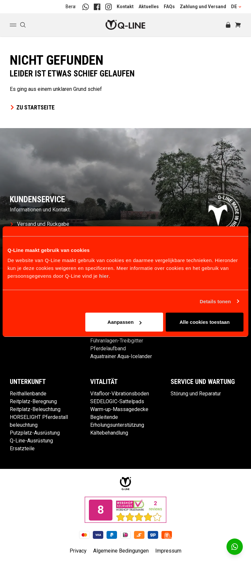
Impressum (168, 551)
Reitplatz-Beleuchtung (35, 409)
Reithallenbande (28, 393)
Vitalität (104, 382)
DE (236, 6)
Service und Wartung (203, 382)
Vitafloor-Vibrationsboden (119, 393)
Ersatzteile (22, 448)
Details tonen (215, 301)
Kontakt (125, 6)
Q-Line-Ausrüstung (31, 441)
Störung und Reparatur (196, 393)
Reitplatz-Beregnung (33, 401)
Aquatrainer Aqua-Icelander (121, 356)
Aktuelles (149, 6)
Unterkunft (28, 382)
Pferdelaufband (108, 348)
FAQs (169, 6)
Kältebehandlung (109, 433)
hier (104, 276)
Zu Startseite (32, 107)
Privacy (78, 551)
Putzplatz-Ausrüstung (35, 433)
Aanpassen (125, 322)
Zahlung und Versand (203, 6)
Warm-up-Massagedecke (119, 409)
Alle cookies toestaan (204, 322)
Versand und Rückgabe (39, 224)
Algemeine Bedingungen (121, 551)
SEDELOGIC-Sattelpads (117, 401)
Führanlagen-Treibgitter (116, 341)
